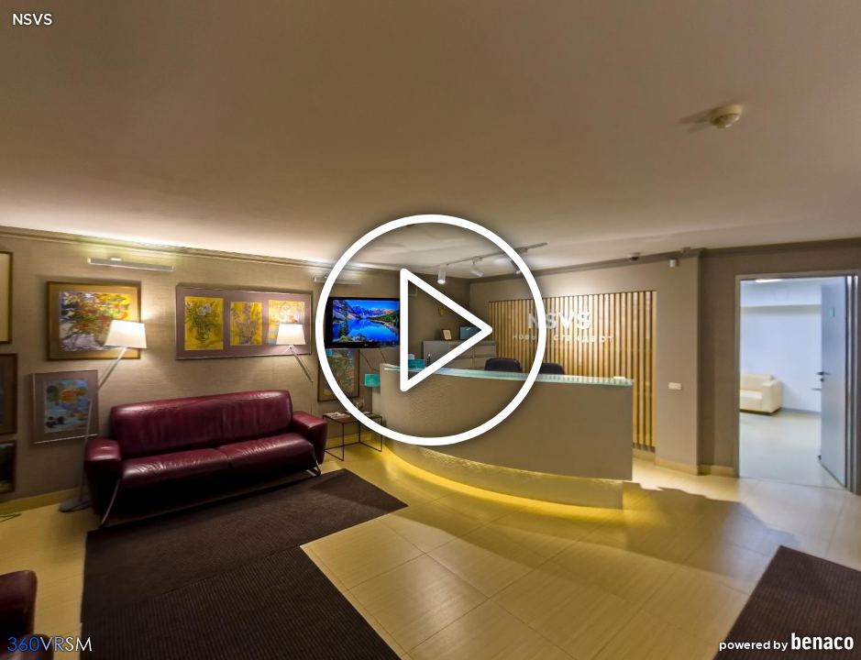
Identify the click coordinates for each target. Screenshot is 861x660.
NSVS (31, 20)
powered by (786, 642)
